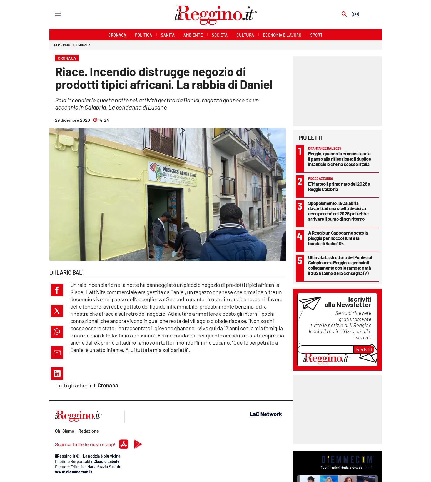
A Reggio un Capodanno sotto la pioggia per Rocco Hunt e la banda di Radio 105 (338, 238)
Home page (62, 45)
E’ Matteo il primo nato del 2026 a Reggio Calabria (339, 186)
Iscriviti (363, 349)
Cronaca (83, 45)
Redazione (88, 430)
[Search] (344, 14)
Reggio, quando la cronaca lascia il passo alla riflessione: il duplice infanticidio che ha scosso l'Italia (339, 159)
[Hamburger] (52, 13)
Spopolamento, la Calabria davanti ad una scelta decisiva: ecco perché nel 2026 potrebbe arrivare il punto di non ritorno (338, 211)
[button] (57, 290)
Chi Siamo (64, 430)
